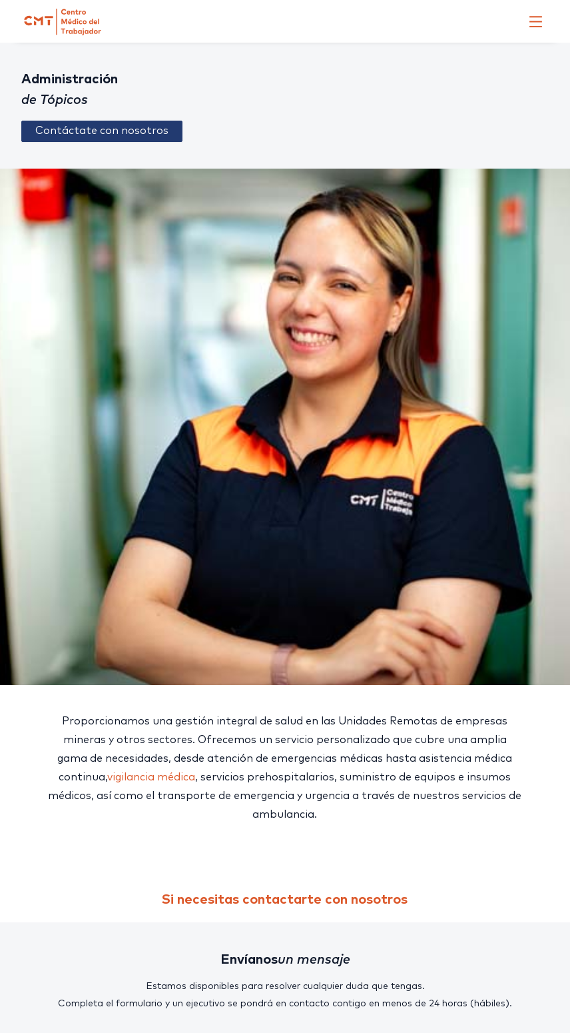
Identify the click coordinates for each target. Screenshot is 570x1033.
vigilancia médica (151, 777)
